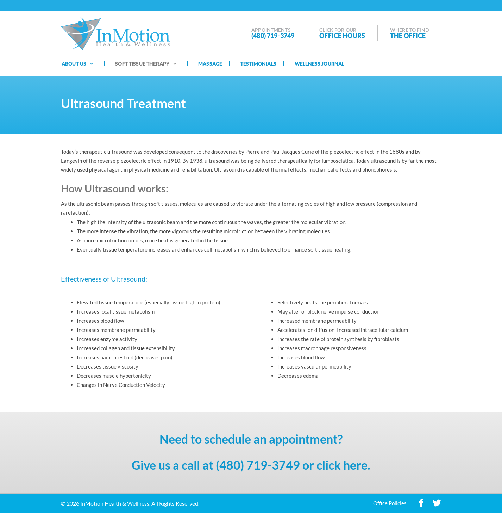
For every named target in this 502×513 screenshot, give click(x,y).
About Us (74, 63)
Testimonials (258, 63)
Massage (210, 63)
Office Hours (342, 35)
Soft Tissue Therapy (142, 63)
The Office (408, 35)
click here (342, 465)
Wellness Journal (319, 63)
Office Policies (390, 503)
